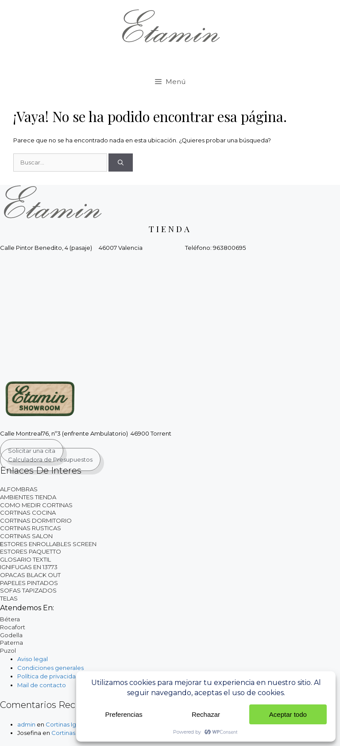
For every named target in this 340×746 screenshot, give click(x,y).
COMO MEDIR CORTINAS (36, 505)
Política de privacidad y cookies (62, 676)
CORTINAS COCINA (28, 512)
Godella (11, 635)
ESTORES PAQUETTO (30, 551)
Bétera (10, 619)
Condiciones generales (50, 667)
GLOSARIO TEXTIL (25, 559)
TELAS (9, 598)
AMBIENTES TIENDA (28, 497)
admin (26, 724)
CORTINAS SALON (26, 535)
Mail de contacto (41, 685)
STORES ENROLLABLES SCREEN (50, 543)
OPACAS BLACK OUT (30, 574)
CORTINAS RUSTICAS (30, 528)
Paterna (11, 642)
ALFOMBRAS (19, 489)
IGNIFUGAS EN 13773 (29, 566)
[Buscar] (120, 162)
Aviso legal (32, 658)
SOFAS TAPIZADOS (28, 590)
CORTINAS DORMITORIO (36, 520)
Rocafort (12, 627)
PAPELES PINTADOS (29, 582)
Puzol (8, 650)
